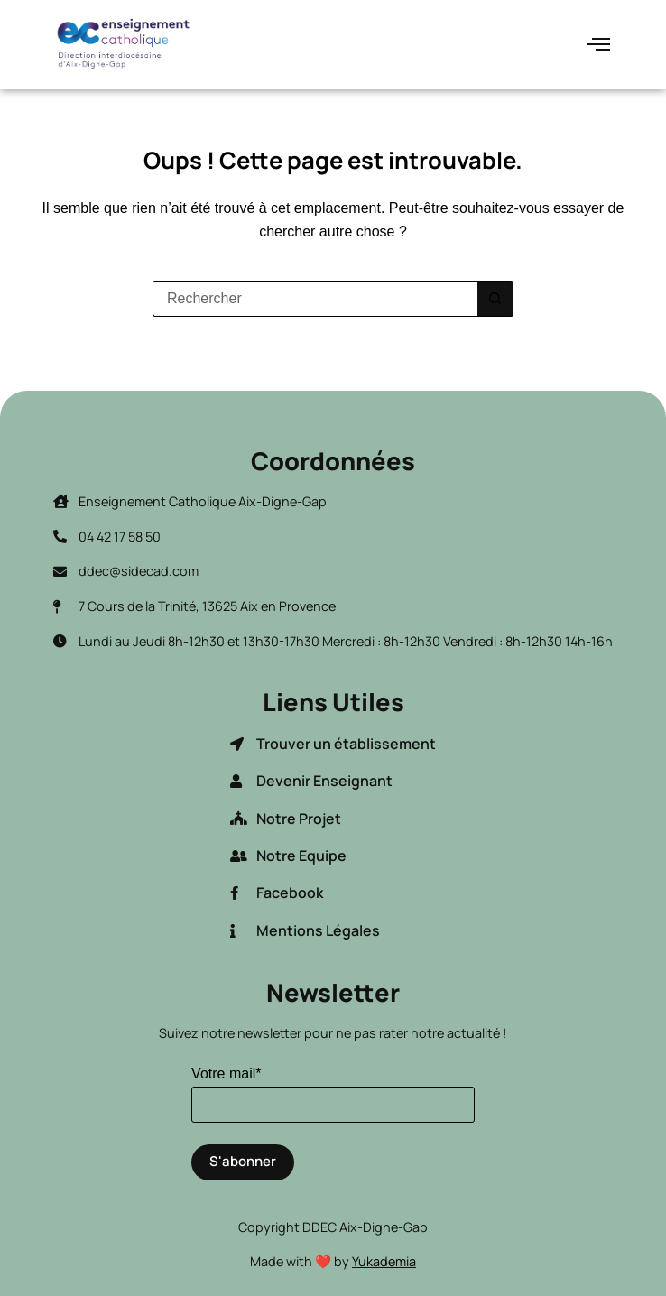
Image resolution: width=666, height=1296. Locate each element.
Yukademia (384, 1261)
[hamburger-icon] (598, 44)
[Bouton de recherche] (495, 299)
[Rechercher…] (315, 299)
